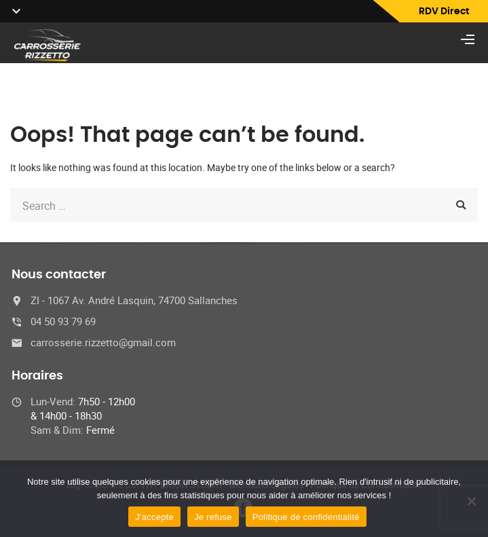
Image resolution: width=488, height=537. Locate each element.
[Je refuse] (471, 501)
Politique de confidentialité (306, 517)
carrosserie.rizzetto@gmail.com (103, 342)
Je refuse (213, 517)
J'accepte (154, 517)
